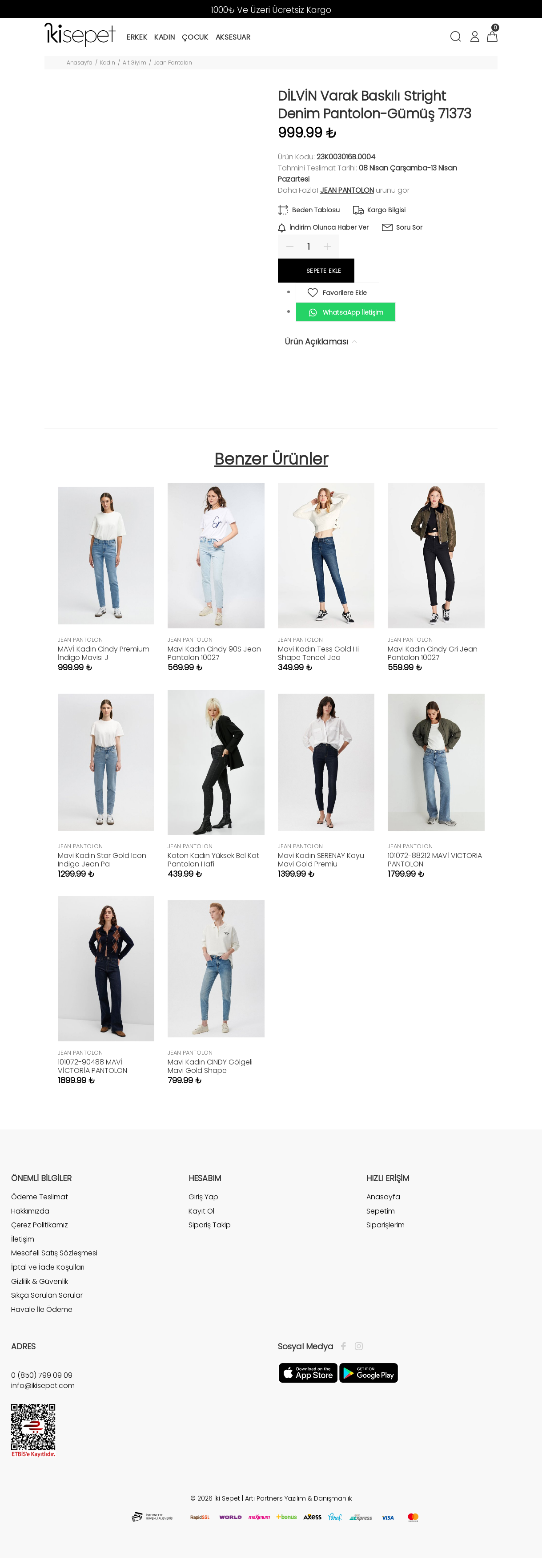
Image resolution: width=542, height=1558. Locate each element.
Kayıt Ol (201, 1211)
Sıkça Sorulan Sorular (47, 1295)
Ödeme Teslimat (39, 1197)
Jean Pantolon (173, 62)
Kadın (107, 62)
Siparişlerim (385, 1225)
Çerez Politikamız (39, 1225)
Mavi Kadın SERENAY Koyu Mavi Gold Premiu (321, 859)
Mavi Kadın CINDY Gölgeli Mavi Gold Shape (210, 1066)
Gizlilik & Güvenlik (39, 1281)
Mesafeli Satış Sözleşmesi (54, 1253)
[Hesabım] (474, 37)
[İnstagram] (356, 1346)
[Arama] (457, 37)
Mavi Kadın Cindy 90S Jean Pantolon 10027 (214, 653)
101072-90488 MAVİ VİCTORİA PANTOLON (92, 1066)
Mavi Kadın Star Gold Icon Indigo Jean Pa (102, 859)
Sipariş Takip (210, 1225)
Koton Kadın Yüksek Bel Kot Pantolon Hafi (213, 859)
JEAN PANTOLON (347, 190)
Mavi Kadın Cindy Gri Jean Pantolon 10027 (433, 653)
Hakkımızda (30, 1211)
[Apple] (308, 1372)
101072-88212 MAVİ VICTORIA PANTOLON (435, 859)
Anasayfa (79, 62)
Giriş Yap (203, 1197)
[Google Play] (368, 1372)
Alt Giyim (134, 62)
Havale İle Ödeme (41, 1309)
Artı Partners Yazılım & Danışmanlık (298, 1498)
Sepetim (380, 1211)
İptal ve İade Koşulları (47, 1267)
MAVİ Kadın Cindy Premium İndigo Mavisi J (103, 653)
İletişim (22, 1239)
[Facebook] (345, 1346)
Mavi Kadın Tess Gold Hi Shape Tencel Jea (318, 653)
